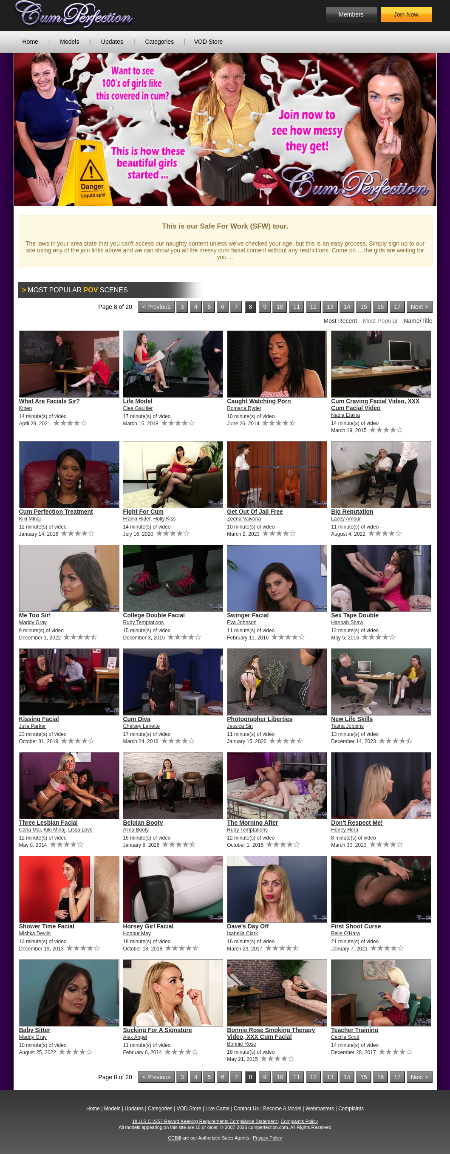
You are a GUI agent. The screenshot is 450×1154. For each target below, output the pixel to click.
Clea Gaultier (138, 408)
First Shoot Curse (356, 926)
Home (30, 41)
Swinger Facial (248, 615)
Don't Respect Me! (357, 822)
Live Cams (217, 1109)
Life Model (137, 401)
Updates (112, 41)
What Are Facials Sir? (49, 401)
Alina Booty (136, 830)
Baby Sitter (35, 1030)
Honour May (136, 933)
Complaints (351, 1109)
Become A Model (282, 1109)
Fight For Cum (143, 511)
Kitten (25, 408)
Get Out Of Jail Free (255, 511)
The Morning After (252, 822)
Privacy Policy (267, 1137)
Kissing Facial (39, 719)
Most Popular (380, 320)
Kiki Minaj (30, 519)
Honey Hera (344, 830)
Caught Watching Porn (259, 401)
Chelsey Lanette (141, 726)
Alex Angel (135, 1037)
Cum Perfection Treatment (56, 511)
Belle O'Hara (345, 933)
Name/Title (418, 320)
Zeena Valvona (244, 519)
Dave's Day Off (248, 926)
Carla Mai (30, 830)
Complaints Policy (299, 1121)
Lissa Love (80, 830)
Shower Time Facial (46, 926)
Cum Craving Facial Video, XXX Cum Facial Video (375, 404)
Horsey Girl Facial (148, 926)
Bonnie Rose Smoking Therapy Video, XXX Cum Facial (271, 1033)
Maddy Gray (33, 622)
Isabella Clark (242, 933)
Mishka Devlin (35, 933)
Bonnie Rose (241, 1044)
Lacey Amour (346, 519)
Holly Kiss (164, 519)
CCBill (174, 1137)
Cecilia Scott (345, 1037)
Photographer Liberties (259, 719)
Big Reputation (352, 511)
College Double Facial (153, 615)
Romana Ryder (244, 408)
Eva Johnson (241, 622)
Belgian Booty (143, 822)
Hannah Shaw (347, 622)
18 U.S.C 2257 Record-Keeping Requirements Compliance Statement (205, 1121)
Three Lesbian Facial (48, 822)
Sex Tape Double (355, 615)
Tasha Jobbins (347, 726)
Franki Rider (136, 519)
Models (69, 41)
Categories (159, 41)
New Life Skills (352, 719)
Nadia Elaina (345, 415)
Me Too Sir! (35, 615)
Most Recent (340, 320)
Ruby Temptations (143, 622)
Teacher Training (354, 1030)
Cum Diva (136, 719)
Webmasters (320, 1109)
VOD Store (208, 41)
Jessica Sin (240, 726)
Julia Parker (32, 726)
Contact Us (246, 1109)
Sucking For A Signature (157, 1030)
